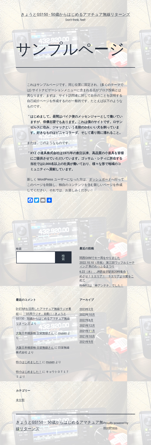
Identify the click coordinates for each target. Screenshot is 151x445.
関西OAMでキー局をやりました (99, 257)
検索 (19, 248)
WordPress (110, 428)
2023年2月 (86, 309)
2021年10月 (87, 336)
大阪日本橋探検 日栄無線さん (35, 333)
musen (62, 333)
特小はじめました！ (29, 362)
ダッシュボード (100, 179)
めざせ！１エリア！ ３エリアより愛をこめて (106, 278)
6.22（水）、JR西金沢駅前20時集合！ (104, 271)
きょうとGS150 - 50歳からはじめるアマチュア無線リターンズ (75, 14)
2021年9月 (86, 341)
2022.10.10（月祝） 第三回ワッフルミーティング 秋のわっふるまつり (107, 264)
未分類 (20, 400)
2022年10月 (87, 314)
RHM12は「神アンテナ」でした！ (101, 285)
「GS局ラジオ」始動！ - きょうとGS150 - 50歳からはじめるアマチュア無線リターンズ (43, 318)
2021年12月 (87, 325)
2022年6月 (86, 320)
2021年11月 (87, 331)
